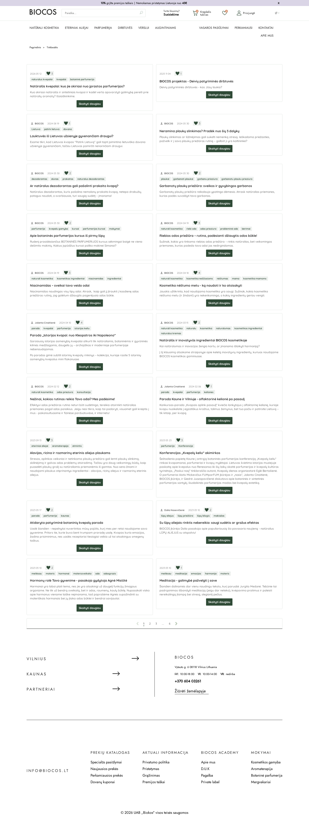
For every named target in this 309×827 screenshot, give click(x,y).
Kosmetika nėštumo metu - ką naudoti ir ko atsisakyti (200, 285)
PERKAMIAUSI (243, 28)
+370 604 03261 (188, 681)
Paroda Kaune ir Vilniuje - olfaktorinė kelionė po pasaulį (202, 399)
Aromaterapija (262, 768)
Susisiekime (171, 14)
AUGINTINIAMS (165, 28)
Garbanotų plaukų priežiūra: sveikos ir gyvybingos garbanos (205, 186)
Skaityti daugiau (90, 104)
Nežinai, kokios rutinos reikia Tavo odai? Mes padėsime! (72, 399)
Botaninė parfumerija (266, 775)
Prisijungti (245, 13)
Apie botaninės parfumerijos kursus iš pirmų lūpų (67, 236)
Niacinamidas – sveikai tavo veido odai (60, 285)
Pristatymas (151, 768)
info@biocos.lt (48, 770)
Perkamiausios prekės (107, 775)
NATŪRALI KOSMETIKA (44, 28)
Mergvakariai (261, 782)
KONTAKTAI (265, 28)
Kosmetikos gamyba (266, 762)
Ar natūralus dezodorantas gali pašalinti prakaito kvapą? (74, 186)
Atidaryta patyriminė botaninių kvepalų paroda (66, 523)
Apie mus (208, 762)
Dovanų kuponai (103, 782)
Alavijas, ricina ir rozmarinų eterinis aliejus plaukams (70, 453)
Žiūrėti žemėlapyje (190, 691)
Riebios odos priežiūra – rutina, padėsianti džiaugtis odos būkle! (208, 236)
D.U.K (205, 768)
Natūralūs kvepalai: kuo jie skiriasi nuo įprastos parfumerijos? (77, 86)
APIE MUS (267, 36)
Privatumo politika (156, 762)
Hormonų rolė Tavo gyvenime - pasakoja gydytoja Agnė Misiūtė (78, 580)
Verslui (143, 28)
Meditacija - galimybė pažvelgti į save (188, 580)
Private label (210, 782)
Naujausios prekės (104, 768)
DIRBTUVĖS (125, 28)
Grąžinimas (151, 775)
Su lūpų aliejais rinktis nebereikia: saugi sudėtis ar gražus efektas (209, 523)
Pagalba (207, 775)
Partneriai (41, 689)
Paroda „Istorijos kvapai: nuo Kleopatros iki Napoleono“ (73, 335)
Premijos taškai (154, 782)
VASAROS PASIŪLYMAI (214, 28)
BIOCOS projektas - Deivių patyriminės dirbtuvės (196, 81)
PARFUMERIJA (103, 28)
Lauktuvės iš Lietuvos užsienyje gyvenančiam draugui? (71, 136)
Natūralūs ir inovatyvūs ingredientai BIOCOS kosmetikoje (203, 340)
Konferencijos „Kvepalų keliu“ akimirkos (189, 453)
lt (276, 13)
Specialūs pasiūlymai (106, 762)
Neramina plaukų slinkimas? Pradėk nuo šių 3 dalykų (199, 131)
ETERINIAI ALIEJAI (76, 28)
